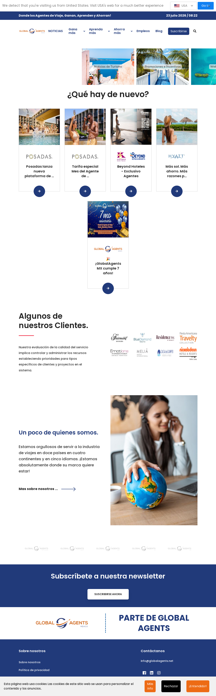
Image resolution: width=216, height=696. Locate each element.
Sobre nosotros (29, 662)
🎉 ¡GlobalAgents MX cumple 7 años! (108, 266)
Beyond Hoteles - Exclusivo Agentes (131, 171)
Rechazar (171, 686)
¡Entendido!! (198, 686)
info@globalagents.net (157, 661)
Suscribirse (179, 31)
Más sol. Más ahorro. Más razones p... (177, 171)
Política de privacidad (34, 670)
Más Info (150, 686)
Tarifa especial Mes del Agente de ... (85, 171)
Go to (205, 5)
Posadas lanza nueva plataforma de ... (39, 171)
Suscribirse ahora (108, 594)
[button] (183, 6)
